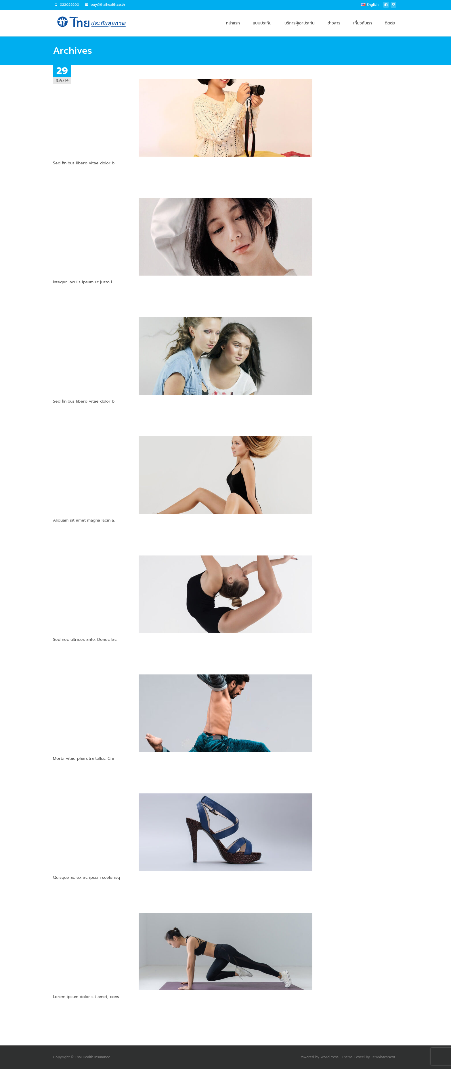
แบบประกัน (262, 28)
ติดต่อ (390, 28)
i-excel (360, 1057)
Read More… (65, 174)
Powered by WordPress (320, 1057)
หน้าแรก (233, 28)
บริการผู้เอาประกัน (299, 28)
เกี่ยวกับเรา (362, 28)
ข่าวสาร (334, 28)
